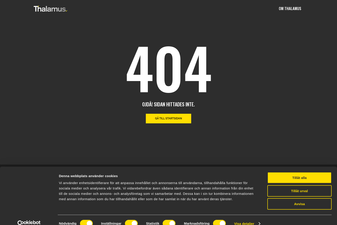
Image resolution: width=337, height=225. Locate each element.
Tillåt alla (299, 170)
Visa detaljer (244, 216)
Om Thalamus (290, 8)
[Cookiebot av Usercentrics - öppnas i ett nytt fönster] (29, 216)
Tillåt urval (299, 183)
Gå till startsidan (168, 118)
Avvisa (299, 196)
